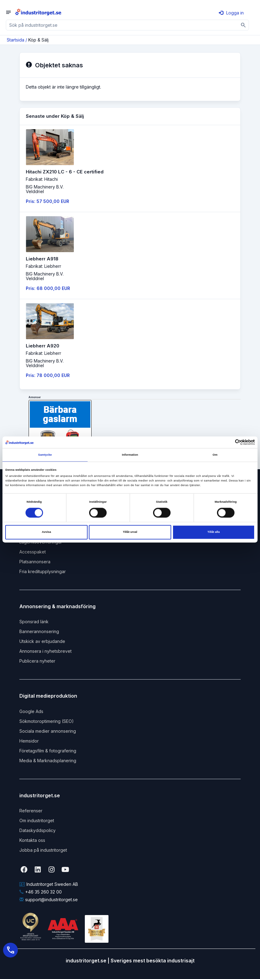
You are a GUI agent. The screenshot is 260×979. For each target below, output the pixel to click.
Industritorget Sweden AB (48, 884)
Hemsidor (29, 740)
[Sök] (243, 25)
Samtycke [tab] (45, 454)
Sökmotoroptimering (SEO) (46, 721)
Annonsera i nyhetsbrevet (45, 651)
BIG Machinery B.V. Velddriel (45, 189)
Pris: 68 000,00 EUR (48, 288)
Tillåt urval (130, 532)
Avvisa (46, 532)
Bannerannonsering (39, 631)
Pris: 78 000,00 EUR (48, 375)
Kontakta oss (32, 840)
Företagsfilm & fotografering (47, 750)
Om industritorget (36, 820)
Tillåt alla (213, 532)
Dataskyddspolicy (37, 830)
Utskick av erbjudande (42, 641)
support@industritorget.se (48, 899)
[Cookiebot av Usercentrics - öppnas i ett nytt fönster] (228, 442)
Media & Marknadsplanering (47, 760)
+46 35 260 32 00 (40, 891)
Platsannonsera (34, 561)
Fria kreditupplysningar (42, 571)
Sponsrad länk (34, 621)
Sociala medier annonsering (47, 731)
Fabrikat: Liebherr (43, 266)
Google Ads (31, 711)
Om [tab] (215, 454)
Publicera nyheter (37, 661)
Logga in (231, 12)
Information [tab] (130, 454)
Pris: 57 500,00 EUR (47, 201)
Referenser (30, 810)
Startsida (15, 39)
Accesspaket (32, 551)
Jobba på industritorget (43, 850)
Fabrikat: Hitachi (42, 179)
